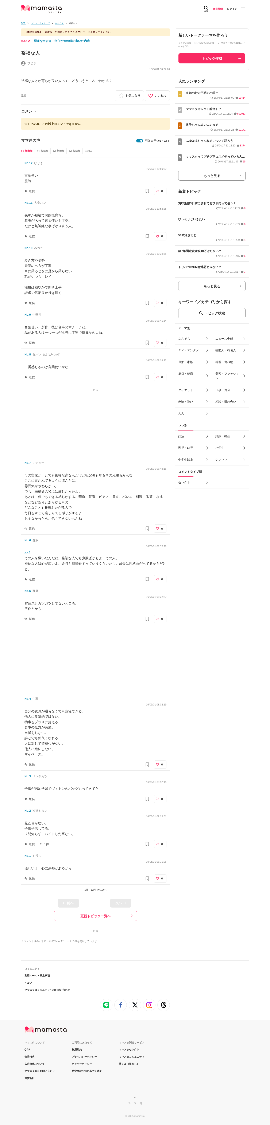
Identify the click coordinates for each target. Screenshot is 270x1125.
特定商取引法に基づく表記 (87, 1071)
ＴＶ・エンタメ (188, 350)
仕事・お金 (222, 390)
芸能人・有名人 (225, 350)
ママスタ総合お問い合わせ (39, 1071)
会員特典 (29, 1056)
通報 (23, 95)
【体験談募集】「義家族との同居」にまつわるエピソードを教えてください (67, 32)
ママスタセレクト (129, 1049)
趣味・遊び (185, 401)
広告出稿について (34, 1064)
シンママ (221, 459)
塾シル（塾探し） (129, 1064)
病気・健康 (185, 373)
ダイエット (185, 390)
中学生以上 (185, 459)
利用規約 (77, 1049)
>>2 (27, 553)
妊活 (181, 436)
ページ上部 (135, 1103)
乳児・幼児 (185, 447)
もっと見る (212, 176)
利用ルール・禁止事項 (37, 975)
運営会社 (29, 1078)
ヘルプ (28, 983)
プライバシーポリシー (84, 1056)
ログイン (232, 8)
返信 (32, 191)
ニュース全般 (224, 338)
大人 (181, 413)
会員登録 (218, 8)
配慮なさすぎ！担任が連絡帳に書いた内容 (62, 41)
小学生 (219, 447)
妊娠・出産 (222, 436)
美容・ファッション (227, 376)
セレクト (184, 482)
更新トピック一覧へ (95, 916)
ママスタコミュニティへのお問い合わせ (47, 990)
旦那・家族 (185, 362)
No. (28, 163)
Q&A (27, 1049)
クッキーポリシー (82, 1064)
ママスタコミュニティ (131, 1056)
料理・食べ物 (224, 362)
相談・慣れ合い (225, 401)
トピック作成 (212, 58)
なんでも (184, 338)
